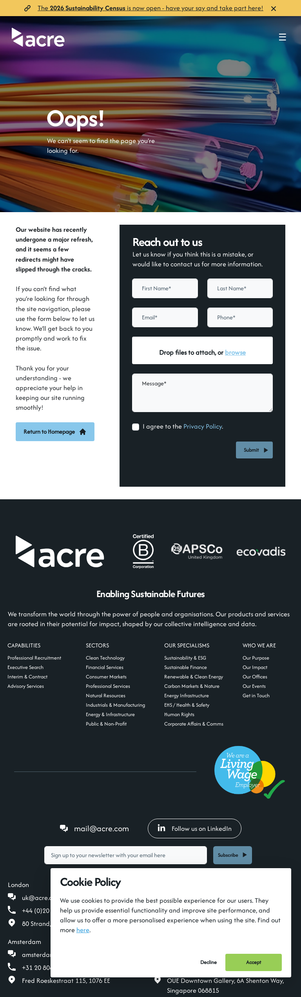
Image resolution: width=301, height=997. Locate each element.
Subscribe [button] (228, 855)
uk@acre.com (41, 897)
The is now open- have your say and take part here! (150, 8)
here (82, 930)
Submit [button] (252, 450)
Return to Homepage (55, 431)
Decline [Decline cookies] (208, 962)
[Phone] (240, 317)
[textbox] (165, 288)
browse (235, 352)
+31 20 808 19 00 (46, 967)
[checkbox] (135, 427)
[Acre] (38, 37)
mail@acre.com (101, 828)
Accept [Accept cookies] (253, 962)
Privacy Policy (202, 426)
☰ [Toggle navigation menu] (282, 37)
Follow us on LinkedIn (195, 828)
